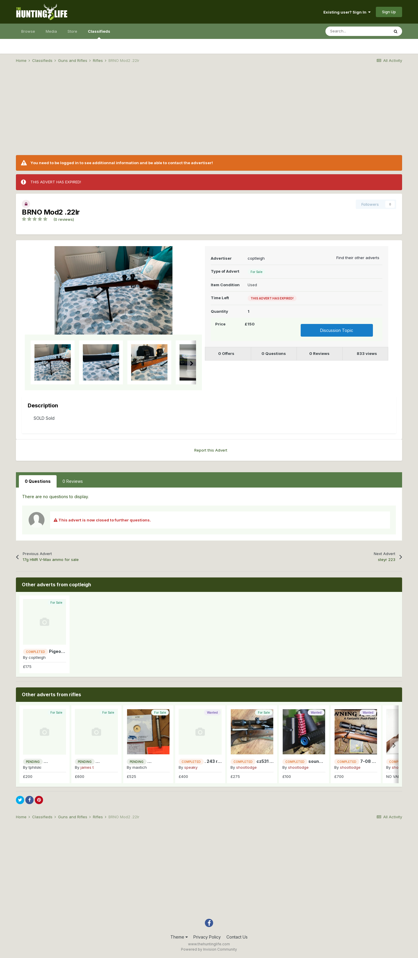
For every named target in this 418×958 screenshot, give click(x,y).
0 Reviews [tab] (72, 481)
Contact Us (237, 936)
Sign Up (389, 11)
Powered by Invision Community (209, 949)
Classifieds (99, 34)
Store (72, 31)
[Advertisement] (209, 114)
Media (51, 31)
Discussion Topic (336, 330)
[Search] (357, 31)
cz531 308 (267, 761)
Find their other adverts (357, 257)
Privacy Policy (207, 936)
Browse (28, 31)
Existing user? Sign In (347, 12)
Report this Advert (210, 450)
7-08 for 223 (373, 761)
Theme (179, 936)
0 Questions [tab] (38, 481)
